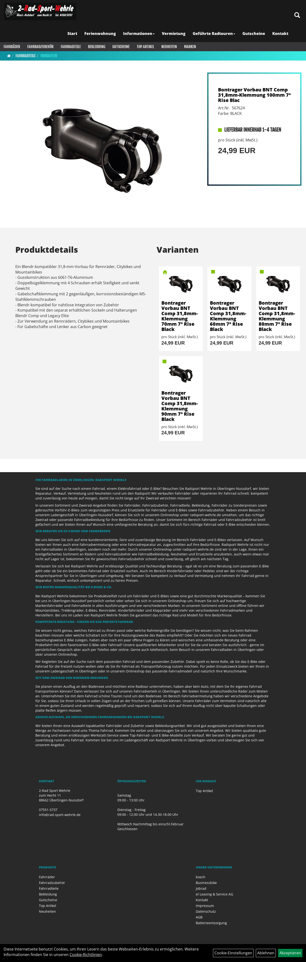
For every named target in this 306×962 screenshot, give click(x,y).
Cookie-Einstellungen (233, 953)
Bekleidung (96, 46)
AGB (199, 917)
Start (72, 33)
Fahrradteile (71, 46)
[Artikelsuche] (297, 15)
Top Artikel (145, 46)
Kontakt (280, 33)
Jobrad (201, 888)
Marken (190, 46)
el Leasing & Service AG (214, 894)
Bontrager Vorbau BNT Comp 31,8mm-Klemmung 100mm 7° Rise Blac (254, 94)
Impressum (205, 905)
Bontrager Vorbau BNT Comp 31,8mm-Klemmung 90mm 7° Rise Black (179, 406)
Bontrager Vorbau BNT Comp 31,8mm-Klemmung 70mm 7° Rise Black (179, 316)
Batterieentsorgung (211, 923)
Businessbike (206, 882)
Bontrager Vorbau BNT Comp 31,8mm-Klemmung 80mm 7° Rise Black (277, 316)
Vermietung (174, 33)
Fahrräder (12, 46)
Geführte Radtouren (214, 33)
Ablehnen (265, 953)
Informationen (139, 33)
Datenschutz (206, 911)
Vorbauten (48, 55)
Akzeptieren (290, 953)
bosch (200, 877)
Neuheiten (169, 46)
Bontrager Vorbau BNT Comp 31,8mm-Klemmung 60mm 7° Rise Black (228, 316)
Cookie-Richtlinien (86, 954)
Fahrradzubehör (40, 46)
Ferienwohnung (100, 33)
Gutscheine (253, 33)
